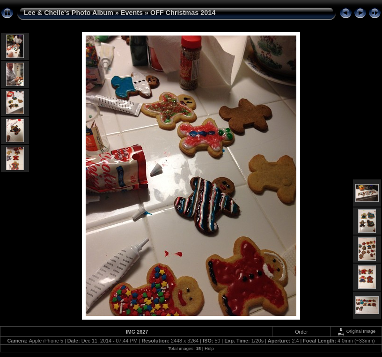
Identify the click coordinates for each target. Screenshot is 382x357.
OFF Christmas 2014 (182, 12)
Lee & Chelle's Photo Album (68, 12)
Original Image (356, 331)
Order (301, 332)
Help (209, 348)
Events (132, 12)
